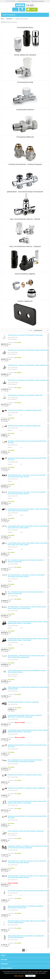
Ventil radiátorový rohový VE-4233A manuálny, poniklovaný (26, 831)
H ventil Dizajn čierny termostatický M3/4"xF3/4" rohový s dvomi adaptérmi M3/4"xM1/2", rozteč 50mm (27, 639)
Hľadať (15, 10)
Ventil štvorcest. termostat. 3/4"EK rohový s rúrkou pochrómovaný (28, 380)
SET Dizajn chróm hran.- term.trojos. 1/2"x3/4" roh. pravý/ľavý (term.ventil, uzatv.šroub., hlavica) (27, 492)
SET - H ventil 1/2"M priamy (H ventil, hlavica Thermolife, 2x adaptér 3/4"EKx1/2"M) (26, 560)
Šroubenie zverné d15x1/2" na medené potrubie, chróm (25, 774)
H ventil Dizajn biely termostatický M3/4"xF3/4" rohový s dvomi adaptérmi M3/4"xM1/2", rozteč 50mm (27, 802)
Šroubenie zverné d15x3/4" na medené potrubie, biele (24, 425)
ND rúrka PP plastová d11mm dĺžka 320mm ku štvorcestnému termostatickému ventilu (27, 921)
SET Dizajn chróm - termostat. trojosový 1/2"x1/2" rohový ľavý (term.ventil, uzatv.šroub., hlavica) (27, 861)
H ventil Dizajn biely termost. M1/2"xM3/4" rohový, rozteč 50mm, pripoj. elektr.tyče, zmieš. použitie (27, 526)
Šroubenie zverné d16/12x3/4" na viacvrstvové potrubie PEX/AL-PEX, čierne (27, 458)
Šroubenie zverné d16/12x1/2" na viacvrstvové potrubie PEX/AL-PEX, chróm (27, 745)
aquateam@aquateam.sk (24, 1)
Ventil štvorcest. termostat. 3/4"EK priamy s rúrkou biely (25, 335)
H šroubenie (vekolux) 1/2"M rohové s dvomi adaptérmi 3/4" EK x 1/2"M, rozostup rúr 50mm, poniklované (27, 846)
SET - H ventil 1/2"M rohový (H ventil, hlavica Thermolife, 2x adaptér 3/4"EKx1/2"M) (26, 592)
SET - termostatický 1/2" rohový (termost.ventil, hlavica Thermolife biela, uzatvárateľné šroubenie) (25, 760)
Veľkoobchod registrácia (38, 1)
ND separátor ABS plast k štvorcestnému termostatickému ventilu (28, 890)
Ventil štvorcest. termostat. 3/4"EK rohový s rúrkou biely (25, 395)
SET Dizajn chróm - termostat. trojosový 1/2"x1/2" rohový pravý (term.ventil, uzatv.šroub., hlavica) (27, 876)
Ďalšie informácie (19, 975)
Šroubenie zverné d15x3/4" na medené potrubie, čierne (24, 410)
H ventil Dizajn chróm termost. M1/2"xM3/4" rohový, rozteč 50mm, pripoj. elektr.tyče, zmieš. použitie (28, 543)
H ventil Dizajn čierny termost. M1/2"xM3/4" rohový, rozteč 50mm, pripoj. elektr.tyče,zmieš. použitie (28, 509)
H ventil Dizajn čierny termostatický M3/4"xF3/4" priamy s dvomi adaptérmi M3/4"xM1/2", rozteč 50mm (27, 622)
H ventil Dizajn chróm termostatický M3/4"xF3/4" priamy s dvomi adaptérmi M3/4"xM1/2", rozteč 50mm (28, 730)
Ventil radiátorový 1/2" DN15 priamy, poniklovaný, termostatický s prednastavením (28, 687)
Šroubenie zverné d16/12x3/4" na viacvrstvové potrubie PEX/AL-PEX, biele (27, 441)
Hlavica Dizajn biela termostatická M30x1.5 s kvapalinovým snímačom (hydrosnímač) (26, 936)
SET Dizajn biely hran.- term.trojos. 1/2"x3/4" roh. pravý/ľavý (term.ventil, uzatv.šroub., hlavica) (26, 575)
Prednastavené (38, 330)
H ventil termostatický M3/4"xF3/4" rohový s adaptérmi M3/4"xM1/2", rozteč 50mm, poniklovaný (25, 716)
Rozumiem (30, 975)
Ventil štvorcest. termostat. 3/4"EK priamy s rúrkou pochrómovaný (28, 350)
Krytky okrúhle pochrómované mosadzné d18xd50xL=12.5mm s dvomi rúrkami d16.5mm (27, 671)
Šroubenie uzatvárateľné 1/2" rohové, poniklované (23, 702)
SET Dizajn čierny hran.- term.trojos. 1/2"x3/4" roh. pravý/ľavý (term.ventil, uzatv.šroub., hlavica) (26, 475)
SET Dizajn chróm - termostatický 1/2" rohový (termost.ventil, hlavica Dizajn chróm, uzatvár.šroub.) (27, 607)
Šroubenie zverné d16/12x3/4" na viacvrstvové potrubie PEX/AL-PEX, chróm (27, 816)
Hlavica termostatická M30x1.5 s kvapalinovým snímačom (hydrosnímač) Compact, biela (25, 906)
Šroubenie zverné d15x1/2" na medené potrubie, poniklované (26, 788)
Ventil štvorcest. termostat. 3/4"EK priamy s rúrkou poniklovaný (27, 365)
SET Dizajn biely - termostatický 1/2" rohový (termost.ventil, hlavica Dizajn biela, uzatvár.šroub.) (26, 656)
